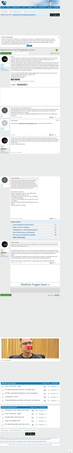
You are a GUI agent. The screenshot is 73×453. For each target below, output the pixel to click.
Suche (23, 7)
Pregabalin (17, 79)
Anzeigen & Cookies (31, 444)
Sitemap (50, 444)
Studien (50, 7)
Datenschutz (24, 444)
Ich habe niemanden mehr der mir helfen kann (20, 389)
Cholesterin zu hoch (11, 397)
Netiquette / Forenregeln (43, 444)
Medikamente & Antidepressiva (30, 430)
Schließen (29, 45)
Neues (8, 7)
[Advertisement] (35, 273)
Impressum (18, 444)
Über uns (14, 444)
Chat (35, 7)
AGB (37, 444)
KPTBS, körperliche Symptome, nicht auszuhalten (21, 393)
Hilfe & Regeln (42, 7)
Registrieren (56, 9)
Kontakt (9, 444)
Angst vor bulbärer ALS (12, 420)
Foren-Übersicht (4, 430)
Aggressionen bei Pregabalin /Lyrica (17, 50)
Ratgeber (30, 7)
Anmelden (56, 7)
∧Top (70, 451)
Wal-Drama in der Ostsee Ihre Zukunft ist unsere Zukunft (23, 410)
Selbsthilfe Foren (16, 7)
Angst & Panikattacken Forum (16, 430)
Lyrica (12, 79)
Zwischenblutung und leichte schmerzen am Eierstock (22, 400)
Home (3, 7)
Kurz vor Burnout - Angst (13, 386)
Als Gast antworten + (6, 53)
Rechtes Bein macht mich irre (14, 417)
